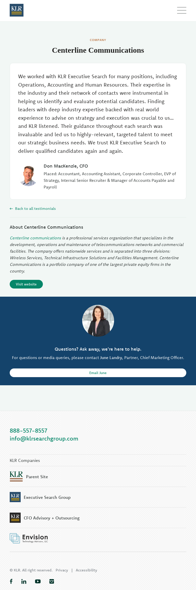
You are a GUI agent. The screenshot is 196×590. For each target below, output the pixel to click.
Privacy (62, 570)
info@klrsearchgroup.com (44, 438)
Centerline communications (35, 237)
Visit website (26, 284)
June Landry (111, 357)
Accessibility (86, 570)
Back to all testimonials (33, 208)
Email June (98, 373)
